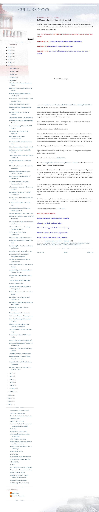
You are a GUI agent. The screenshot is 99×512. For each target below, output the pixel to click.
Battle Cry (13, 429)
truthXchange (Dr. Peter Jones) (19, 483)
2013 (9, 56)
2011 (9, 62)
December (13, 68)
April (11, 382)
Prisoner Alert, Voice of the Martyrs (21, 470)
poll (60, 244)
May (11, 379)
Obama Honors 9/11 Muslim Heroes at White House (65, 41)
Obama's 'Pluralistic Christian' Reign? (49, 223)
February (12, 388)
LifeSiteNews (14, 454)
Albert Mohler (14, 462)
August (12, 80)
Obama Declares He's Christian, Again (60, 46)
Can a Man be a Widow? (16, 283)
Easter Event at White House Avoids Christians (52, 237)
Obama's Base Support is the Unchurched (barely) (53, 228)
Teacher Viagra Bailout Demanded (19, 280)
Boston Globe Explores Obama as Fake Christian (53, 218)
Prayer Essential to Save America (19, 313)
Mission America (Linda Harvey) (20, 459)
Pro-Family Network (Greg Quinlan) (21, 467)
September (13, 77)
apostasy (46, 243)
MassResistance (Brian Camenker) (20, 456)
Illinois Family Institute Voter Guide (21, 416)
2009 (9, 395)
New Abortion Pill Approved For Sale (20, 251)
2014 (9, 53)
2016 (9, 47)
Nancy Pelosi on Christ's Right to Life (20, 340)
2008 (9, 398)
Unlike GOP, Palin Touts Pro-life (19, 104)
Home (65, 252)
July (11, 373)
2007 (9, 401)
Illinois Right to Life (16, 451)
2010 (9, 65)
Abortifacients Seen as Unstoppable (20, 353)
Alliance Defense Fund (17, 421)
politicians (53, 244)
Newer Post (40, 252)
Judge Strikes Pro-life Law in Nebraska (21, 117)
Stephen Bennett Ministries (18, 480)
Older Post (90, 252)
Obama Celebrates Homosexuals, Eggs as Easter (52, 233)
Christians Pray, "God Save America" (20, 237)
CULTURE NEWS (33, 9)
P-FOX (12, 464)
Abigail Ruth (15, 493)
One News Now (15, 418)
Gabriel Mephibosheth (17, 496)
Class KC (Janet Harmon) (18, 439)
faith (69, 243)
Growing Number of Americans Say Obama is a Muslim (60, 163)
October (12, 74)
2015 (9, 50)
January (12, 391)
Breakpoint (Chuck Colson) (18, 431)
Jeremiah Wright (83, 243)
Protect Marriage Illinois (17, 472)
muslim (40, 244)
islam (74, 243)
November (13, 71)
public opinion (68, 244)
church (64, 243)
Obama (45, 244)
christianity (55, 243)
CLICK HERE (61, 158)
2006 (9, 404)
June (11, 376)
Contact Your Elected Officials (19, 411)
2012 (9, 59)
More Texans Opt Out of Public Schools (21, 147)
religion (77, 244)
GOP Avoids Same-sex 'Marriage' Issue (21, 316)
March (12, 385)
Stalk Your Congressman (17, 413)
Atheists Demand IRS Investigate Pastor (21, 213)
